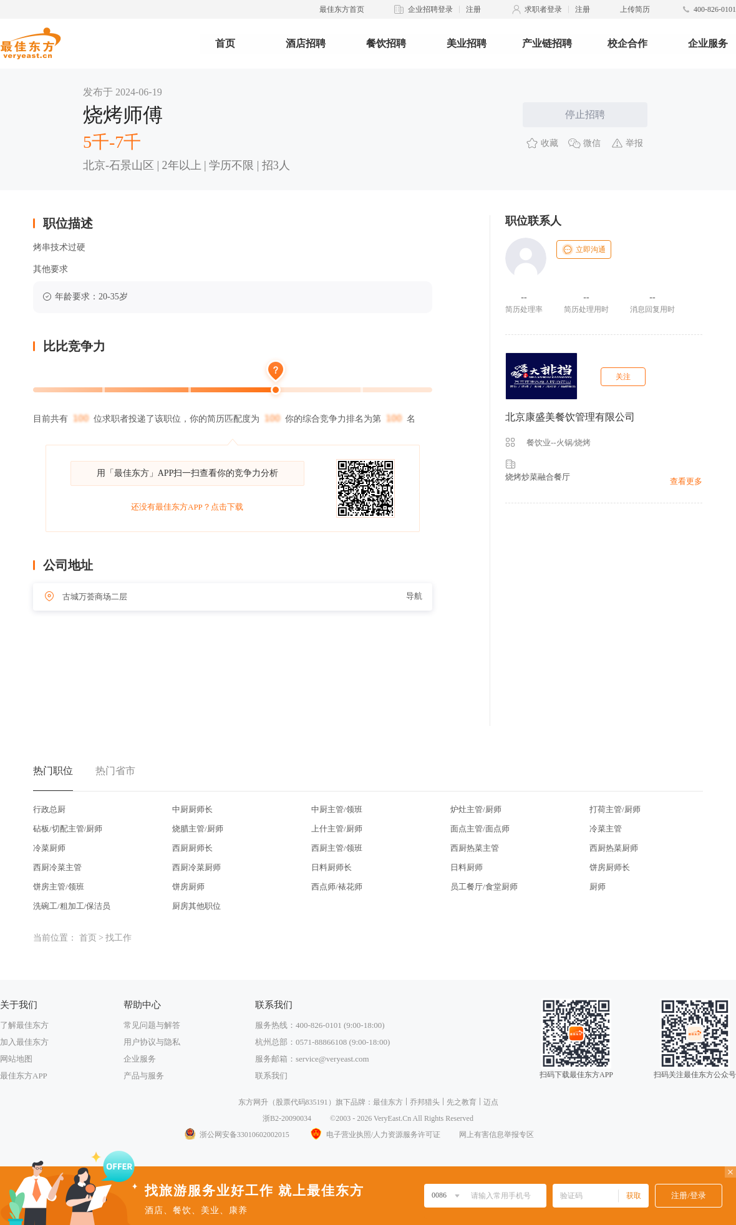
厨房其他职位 (196, 906)
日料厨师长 (331, 867)
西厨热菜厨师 (613, 848)
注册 (473, 9)
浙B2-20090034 (287, 1118)
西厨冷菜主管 (57, 867)
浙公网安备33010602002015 (236, 1134)
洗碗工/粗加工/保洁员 (71, 906)
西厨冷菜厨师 (196, 867)
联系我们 (271, 1075)
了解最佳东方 (24, 1025)
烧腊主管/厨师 (197, 828)
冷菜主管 (605, 828)
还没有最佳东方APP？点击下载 (187, 506)
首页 (225, 43)
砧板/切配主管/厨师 (67, 828)
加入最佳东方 (24, 1042)
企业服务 (708, 43)
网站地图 (16, 1058)
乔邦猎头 (425, 1102)
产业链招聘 (547, 43)
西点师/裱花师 (336, 886)
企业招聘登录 (430, 9)
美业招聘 (467, 43)
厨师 (597, 886)
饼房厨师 (188, 886)
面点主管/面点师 (480, 828)
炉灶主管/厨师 (475, 809)
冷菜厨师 (49, 848)
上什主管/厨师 (336, 828)
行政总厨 (49, 809)
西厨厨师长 (192, 848)
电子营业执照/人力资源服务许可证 (374, 1134)
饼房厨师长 (609, 867)
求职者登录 (543, 9)
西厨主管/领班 (336, 848)
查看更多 (686, 481)
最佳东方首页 (341, 9)
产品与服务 (143, 1075)
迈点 (490, 1102)
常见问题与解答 (151, 1025)
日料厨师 (466, 867)
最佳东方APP (23, 1075)
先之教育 (462, 1102)
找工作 (118, 937)
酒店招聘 (306, 43)
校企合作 (627, 43)
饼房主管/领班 (58, 886)
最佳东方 (388, 1102)
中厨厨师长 (192, 809)
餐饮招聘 (386, 43)
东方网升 (253, 1102)
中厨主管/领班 (336, 809)
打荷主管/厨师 (615, 809)
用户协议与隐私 (151, 1042)
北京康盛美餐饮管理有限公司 (570, 417)
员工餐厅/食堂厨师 (484, 886)
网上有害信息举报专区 (496, 1134)
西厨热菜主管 (474, 848)
